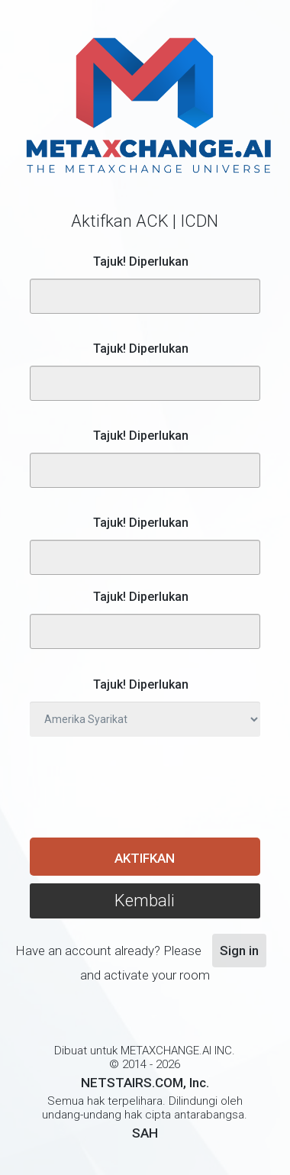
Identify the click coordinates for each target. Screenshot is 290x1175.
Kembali (144, 900)
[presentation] (146, 786)
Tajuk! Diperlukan (140, 261)
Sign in (239, 950)
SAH (145, 1133)
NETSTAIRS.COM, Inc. (145, 1082)
